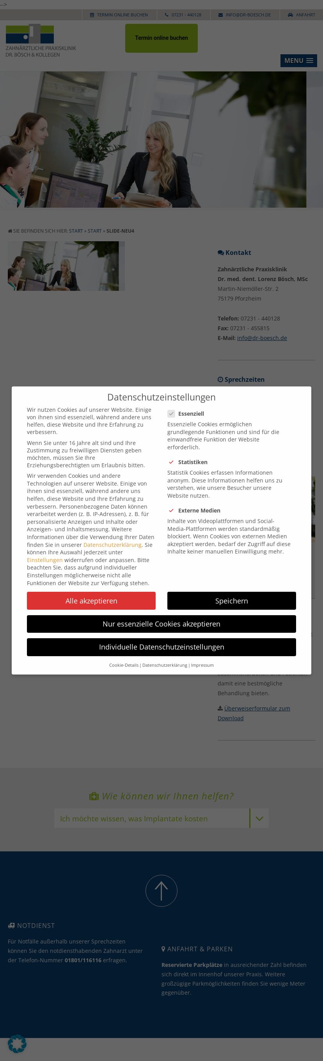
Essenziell (189, 405)
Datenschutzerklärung (112, 536)
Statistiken (190, 454)
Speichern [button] (231, 592)
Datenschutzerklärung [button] (164, 657)
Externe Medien (197, 502)
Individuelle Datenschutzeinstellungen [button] (161, 638)
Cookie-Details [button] (123, 657)
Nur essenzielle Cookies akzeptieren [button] (161, 615)
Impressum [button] (202, 657)
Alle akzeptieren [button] (91, 592)
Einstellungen (45, 551)
